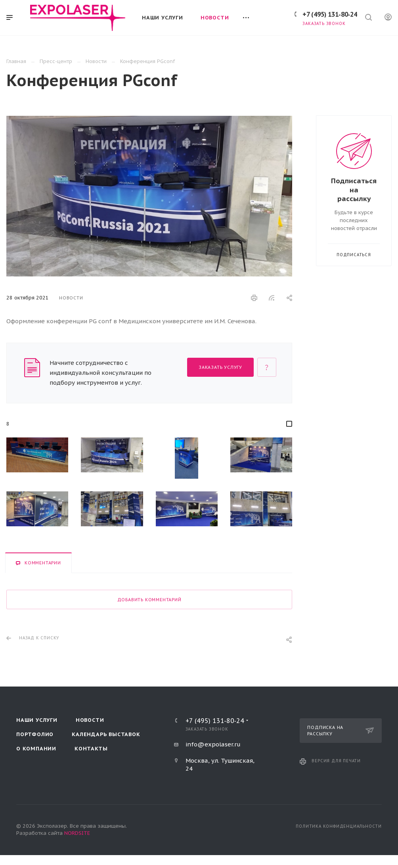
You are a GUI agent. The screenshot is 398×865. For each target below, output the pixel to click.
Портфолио (35, 734)
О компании (36, 748)
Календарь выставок (106, 734)
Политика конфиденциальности (339, 826)
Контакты (91, 748)
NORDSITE (77, 833)
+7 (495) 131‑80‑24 (329, 14)
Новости (90, 720)
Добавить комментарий (149, 599)
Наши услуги (36, 720)
